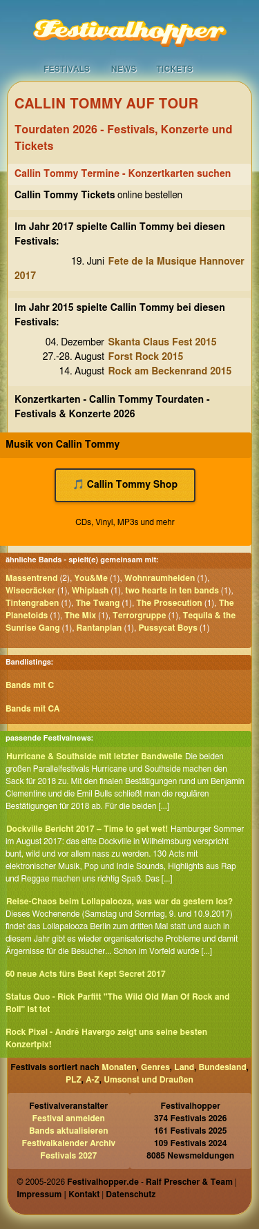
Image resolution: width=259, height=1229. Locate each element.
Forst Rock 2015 (146, 357)
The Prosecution (169, 603)
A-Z (92, 1080)
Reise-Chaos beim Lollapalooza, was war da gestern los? (119, 901)
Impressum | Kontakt (58, 1194)
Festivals (67, 69)
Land (184, 1067)
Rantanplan (99, 628)
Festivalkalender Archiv (68, 1143)
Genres (155, 1067)
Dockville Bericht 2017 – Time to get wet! (87, 829)
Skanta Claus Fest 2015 (162, 342)
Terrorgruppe (139, 615)
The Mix (80, 615)
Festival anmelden (68, 1118)
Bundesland (223, 1067)
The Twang (97, 603)
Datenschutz (130, 1194)
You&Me (91, 578)
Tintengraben (32, 603)
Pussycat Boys (167, 628)
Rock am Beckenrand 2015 (170, 372)
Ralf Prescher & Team (189, 1182)
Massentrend (32, 578)
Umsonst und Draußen (148, 1080)
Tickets (174, 69)
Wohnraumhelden (159, 578)
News (124, 69)
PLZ (73, 1080)
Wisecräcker (30, 591)
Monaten (119, 1067)
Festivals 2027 (68, 1156)
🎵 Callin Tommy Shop (125, 485)
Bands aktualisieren (68, 1131)
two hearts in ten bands (171, 591)
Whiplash (90, 591)
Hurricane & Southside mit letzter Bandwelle (94, 756)
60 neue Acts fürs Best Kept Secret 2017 (86, 974)
